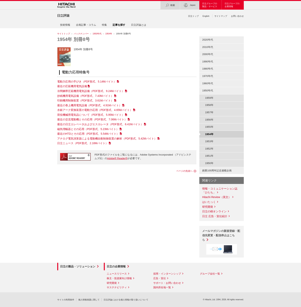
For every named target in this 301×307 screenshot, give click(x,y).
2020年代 (207, 39)
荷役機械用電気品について (90, 114)
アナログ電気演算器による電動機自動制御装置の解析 (107, 138)
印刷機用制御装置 (85, 100)
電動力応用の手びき (86, 81)
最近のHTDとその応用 (88, 133)
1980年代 (207, 68)
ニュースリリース (117, 273)
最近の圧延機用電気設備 (72, 86)
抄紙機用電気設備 (85, 95)
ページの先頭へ (184, 171)
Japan (189, 5)
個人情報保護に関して (89, 299)
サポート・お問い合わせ (167, 282)
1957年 (209, 112)
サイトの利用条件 (65, 299)
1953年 (209, 141)
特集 (104, 24)
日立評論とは (138, 24)
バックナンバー (81, 33)
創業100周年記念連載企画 (217, 170)
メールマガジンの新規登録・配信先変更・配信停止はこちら (221, 235)
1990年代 (207, 61)
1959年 (209, 97)
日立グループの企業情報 (232, 5)
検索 (170, 5)
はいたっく (209, 201)
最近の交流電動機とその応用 (92, 119)
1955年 (209, 126)
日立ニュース (82, 143)
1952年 (209, 148)
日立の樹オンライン (214, 211)
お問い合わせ (237, 16)
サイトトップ (63, 33)
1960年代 (207, 83)
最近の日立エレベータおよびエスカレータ (100, 124)
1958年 (209, 105)
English (206, 16)
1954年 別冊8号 (73, 39)
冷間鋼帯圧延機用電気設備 (90, 91)
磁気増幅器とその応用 (88, 129)
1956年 (209, 119)
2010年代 (207, 47)
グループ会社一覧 (210, 273)
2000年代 (207, 54)
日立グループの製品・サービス (209, 5)
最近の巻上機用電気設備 (89, 105)
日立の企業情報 (116, 266)
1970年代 (207, 76)
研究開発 (207, 206)
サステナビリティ (117, 287)
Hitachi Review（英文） (216, 197)
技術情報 (65, 24)
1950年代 (97, 33)
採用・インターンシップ (167, 273)
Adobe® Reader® (117, 158)
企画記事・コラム (86, 24)
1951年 (209, 155)
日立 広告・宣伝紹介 (214, 216)
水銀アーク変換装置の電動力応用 (94, 109)
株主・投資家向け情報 (119, 278)
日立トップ (193, 16)
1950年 (209, 163)
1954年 (108, 33)
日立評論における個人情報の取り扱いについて (126, 299)
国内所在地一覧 (162, 287)
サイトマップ (220, 16)
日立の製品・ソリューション (77, 266)
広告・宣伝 (159, 278)
